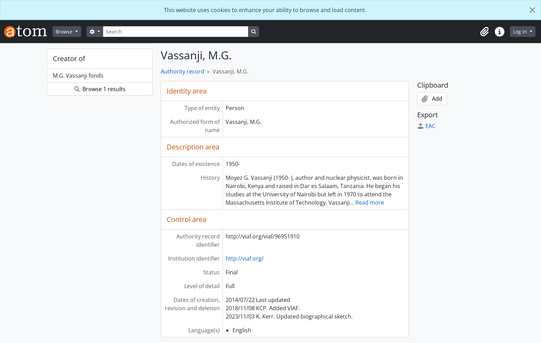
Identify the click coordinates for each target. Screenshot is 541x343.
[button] (484, 31)
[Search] (175, 31)
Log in (520, 31)
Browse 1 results (100, 89)
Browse (65, 31)
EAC (426, 126)
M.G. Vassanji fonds (78, 75)
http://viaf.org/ (245, 258)
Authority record (182, 71)
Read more (369, 202)
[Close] (532, 10)
